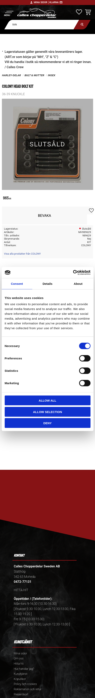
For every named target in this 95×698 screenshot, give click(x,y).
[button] (8, 13)
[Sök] (82, 24)
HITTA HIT (21, 590)
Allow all (47, 400)
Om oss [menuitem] (18, 658)
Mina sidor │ (41, 2)
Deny (47, 423)
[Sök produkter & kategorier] (41, 24)
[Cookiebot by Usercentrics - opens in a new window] (72, 272)
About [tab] (78, 283)
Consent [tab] (17, 283)
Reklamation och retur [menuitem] (27, 689)
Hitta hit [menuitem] (19, 663)
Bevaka (44, 216)
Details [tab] (47, 283)
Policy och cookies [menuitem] (25, 684)
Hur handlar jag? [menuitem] (24, 669)
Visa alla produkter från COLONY (22, 253)
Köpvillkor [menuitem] (20, 679)
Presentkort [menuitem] (21, 694)
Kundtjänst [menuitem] (20, 674)
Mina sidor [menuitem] (20, 653)
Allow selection (47, 411)
